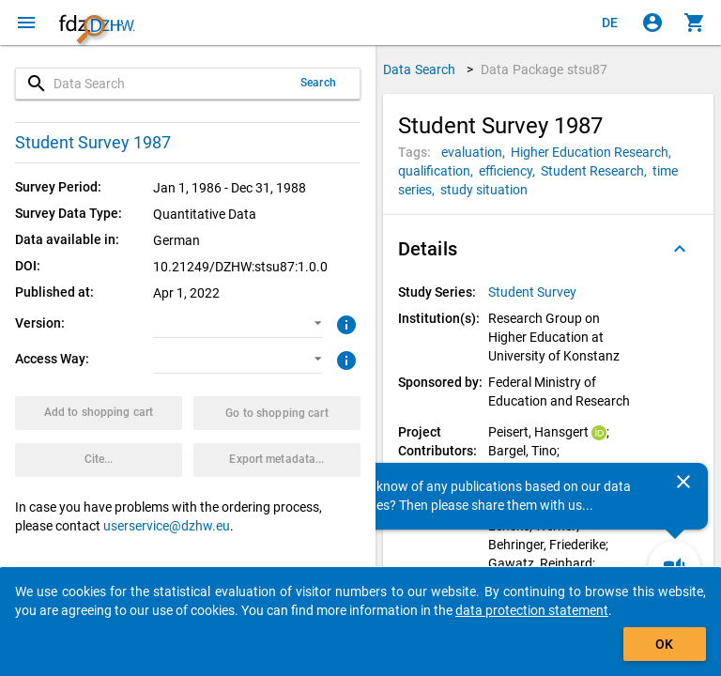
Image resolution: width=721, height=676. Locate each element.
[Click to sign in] (652, 22)
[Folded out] (679, 249)
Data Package (544, 69)
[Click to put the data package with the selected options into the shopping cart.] (98, 413)
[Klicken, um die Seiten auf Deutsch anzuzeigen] (610, 22)
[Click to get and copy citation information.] (98, 460)
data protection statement (531, 610)
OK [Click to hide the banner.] (664, 644)
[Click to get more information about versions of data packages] (344, 323)
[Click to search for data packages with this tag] (476, 152)
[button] (237, 324)
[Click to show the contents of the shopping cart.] (694, 22)
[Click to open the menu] (26, 22)
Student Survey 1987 (93, 142)
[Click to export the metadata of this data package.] (276, 460)
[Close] (683, 481)
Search (318, 82)
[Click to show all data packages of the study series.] (533, 292)
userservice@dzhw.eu (166, 525)
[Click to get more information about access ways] (344, 359)
